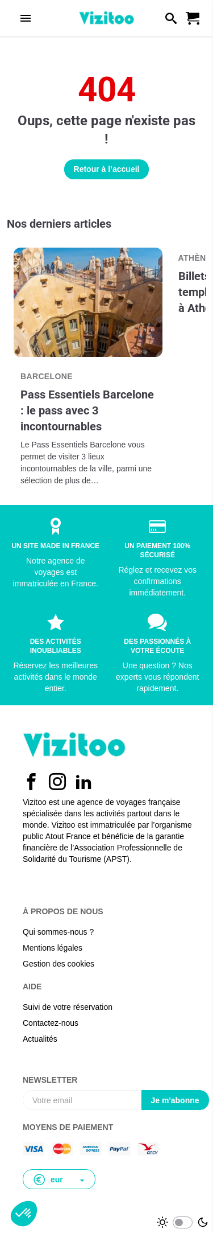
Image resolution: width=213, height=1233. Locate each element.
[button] (59, 1179)
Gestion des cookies (58, 963)
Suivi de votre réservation (67, 1007)
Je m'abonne (175, 1100)
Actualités (40, 1038)
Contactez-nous (50, 1023)
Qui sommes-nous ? (58, 931)
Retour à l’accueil (107, 169)
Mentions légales (52, 947)
